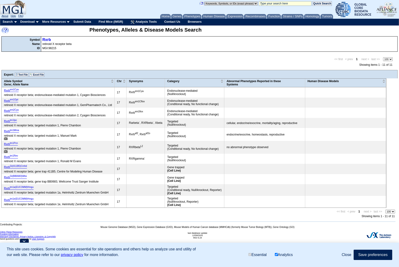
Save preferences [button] (373, 255)
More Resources (54, 21)
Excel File (37, 74)
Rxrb (46, 40)
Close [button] (346, 255)
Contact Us (172, 21)
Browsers (195, 21)
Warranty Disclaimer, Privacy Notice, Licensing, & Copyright (28, 236)
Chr (119, 81)
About (5, 16)
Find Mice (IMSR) (110, 21)
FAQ (20, 16)
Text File (21, 74)
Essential (257, 255)
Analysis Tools (144, 22)
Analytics (284, 255)
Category (173, 81)
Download (27, 21)
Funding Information (9, 234)
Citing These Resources (11, 232)
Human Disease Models (323, 81)
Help (13, 16)
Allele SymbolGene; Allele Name (16, 83)
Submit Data (82, 21)
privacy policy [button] (72, 255)
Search (8, 21)
